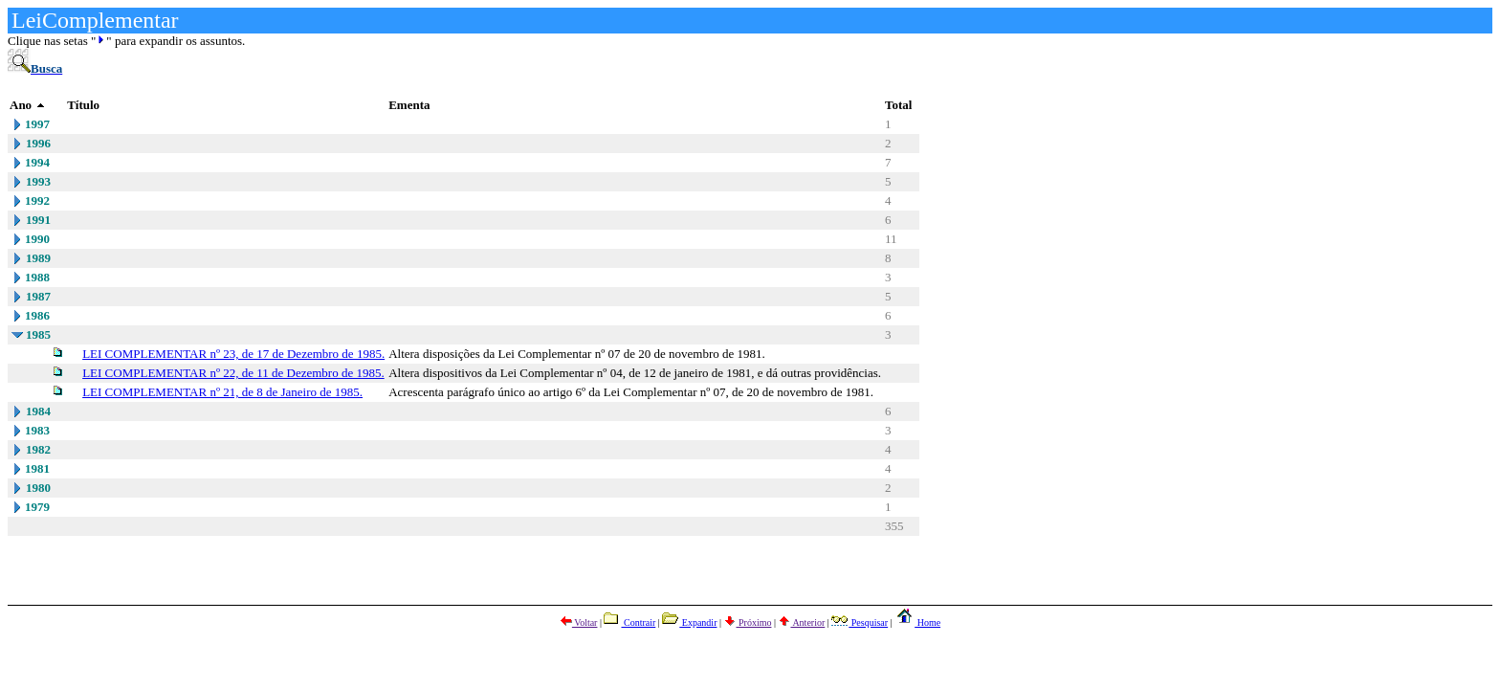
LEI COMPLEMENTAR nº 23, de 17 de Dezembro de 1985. (233, 353)
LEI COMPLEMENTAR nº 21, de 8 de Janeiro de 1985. (222, 392)
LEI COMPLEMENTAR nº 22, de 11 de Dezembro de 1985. (233, 373)
